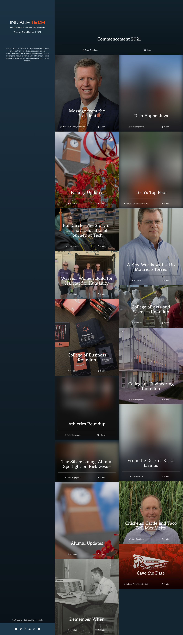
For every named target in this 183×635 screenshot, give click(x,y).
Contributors (17, 620)
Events (40, 620)
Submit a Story (29, 620)
